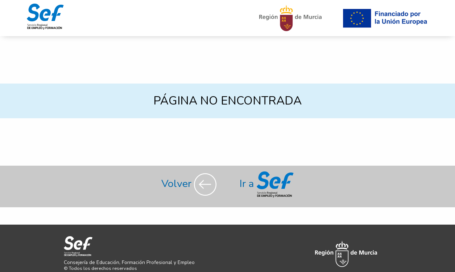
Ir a (267, 184)
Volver (190, 184)
